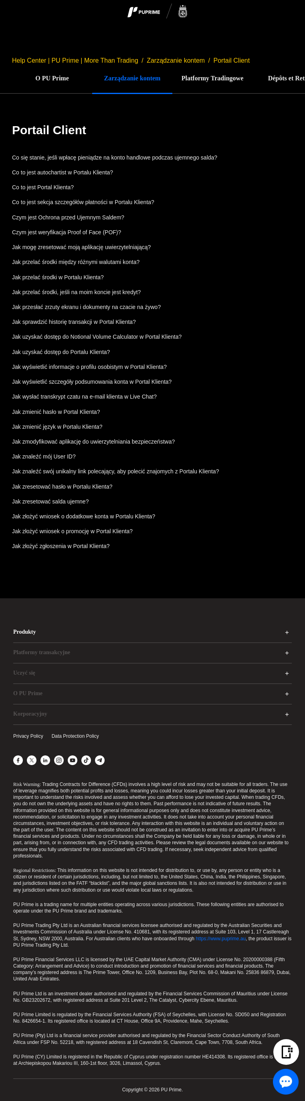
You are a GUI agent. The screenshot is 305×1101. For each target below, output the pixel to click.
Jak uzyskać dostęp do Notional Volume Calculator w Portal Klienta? (97, 337)
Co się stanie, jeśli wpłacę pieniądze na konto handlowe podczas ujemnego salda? (114, 157)
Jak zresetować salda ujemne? (50, 501)
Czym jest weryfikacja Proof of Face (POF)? (66, 232)
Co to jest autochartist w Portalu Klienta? (62, 172)
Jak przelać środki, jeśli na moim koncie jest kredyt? (76, 292)
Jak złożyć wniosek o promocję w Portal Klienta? (72, 531)
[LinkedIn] (45, 760)
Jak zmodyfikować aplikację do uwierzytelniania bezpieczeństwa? (93, 441)
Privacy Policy (28, 736)
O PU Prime (52, 78)
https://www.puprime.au (221, 938)
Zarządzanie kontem (176, 60)
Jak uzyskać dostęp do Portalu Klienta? (61, 352)
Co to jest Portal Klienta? (43, 187)
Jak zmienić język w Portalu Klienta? (57, 427)
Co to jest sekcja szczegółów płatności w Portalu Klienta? (83, 202)
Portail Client (232, 60)
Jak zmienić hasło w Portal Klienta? (56, 412)
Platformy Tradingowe (213, 78)
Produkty (24, 632)
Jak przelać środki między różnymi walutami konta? (75, 262)
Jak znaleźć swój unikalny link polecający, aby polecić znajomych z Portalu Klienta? (115, 471)
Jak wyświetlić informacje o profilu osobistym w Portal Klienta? (89, 367)
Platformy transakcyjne (41, 652)
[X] (31, 760)
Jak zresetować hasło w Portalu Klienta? (62, 486)
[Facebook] (18, 760)
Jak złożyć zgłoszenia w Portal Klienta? (61, 546)
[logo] (157, 11)
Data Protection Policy (75, 736)
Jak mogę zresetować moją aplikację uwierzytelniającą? (81, 247)
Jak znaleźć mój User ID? (44, 456)
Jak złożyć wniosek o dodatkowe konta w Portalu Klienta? (83, 516)
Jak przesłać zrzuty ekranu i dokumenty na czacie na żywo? (86, 307)
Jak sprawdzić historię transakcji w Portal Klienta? (74, 322)
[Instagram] (59, 760)
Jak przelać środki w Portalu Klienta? (58, 277)
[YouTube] (72, 760)
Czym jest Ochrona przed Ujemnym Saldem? (68, 217)
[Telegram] (100, 760)
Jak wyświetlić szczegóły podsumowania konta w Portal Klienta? (92, 382)
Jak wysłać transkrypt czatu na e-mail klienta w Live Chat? (84, 396)
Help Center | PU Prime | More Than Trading (75, 60)
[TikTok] (86, 760)
